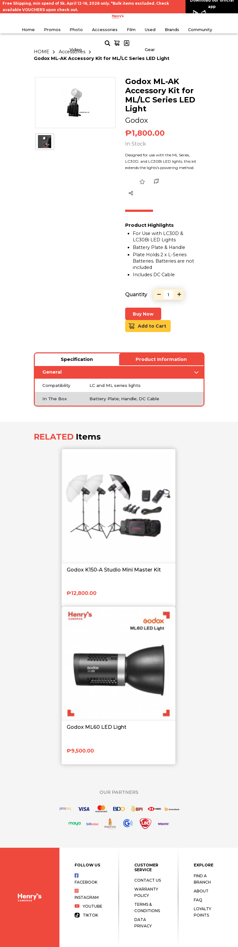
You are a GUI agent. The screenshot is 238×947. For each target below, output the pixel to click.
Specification (77, 359)
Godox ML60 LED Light (96, 727)
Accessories (105, 29)
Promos (52, 29)
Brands (172, 29)
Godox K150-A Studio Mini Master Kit (114, 570)
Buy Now (143, 314)
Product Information (161, 359)
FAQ (198, 900)
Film (131, 29)
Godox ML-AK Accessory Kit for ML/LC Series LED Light (101, 58)
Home (28, 29)
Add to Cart (147, 326)
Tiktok (86, 915)
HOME (41, 52)
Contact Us (147, 880)
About (201, 891)
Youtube (88, 906)
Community (200, 29)
